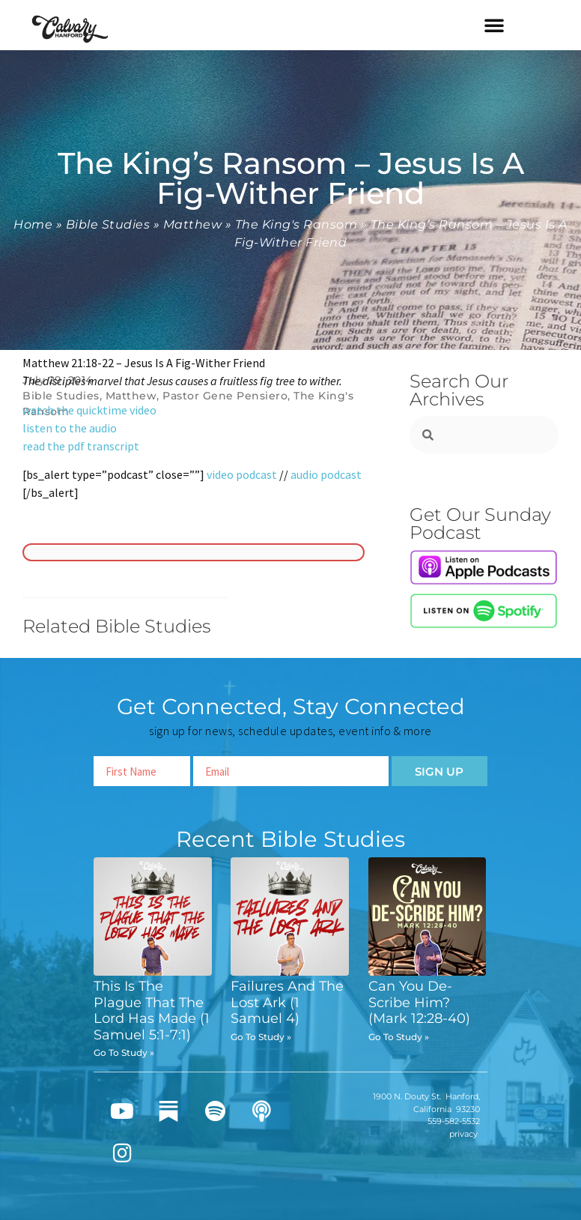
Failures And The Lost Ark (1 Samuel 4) (287, 1002)
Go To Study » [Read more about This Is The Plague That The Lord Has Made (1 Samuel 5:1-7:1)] (124, 1052)
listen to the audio (69, 427)
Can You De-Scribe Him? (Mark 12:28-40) (419, 1002)
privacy (463, 1134)
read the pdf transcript (80, 445)
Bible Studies (108, 224)
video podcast (242, 474)
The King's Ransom (296, 224)
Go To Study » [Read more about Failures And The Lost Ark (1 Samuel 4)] (261, 1036)
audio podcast (326, 474)
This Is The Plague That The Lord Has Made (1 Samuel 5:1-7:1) (152, 1010)
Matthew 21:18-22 (68, 362)
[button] (494, 24)
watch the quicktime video (89, 409)
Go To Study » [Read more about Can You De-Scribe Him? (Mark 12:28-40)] (398, 1036)
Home (32, 224)
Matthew (192, 224)
